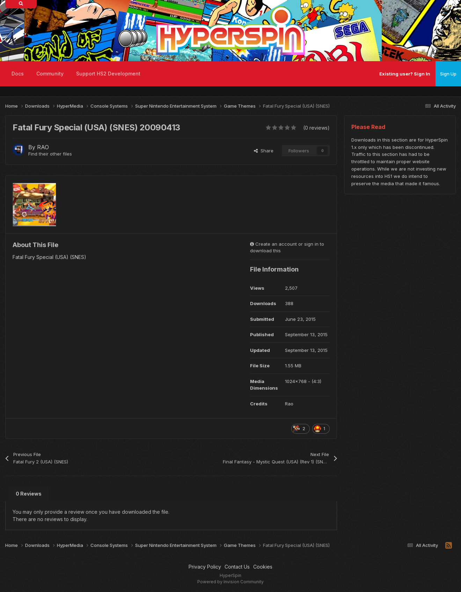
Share (263, 150)
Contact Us (237, 567)
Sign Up (448, 74)
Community (50, 74)
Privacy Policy (205, 567)
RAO (43, 147)
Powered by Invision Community (230, 581)
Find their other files (50, 154)
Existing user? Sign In (404, 74)
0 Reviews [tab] (29, 494)
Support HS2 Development (108, 74)
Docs (18, 74)
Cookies (262, 567)
